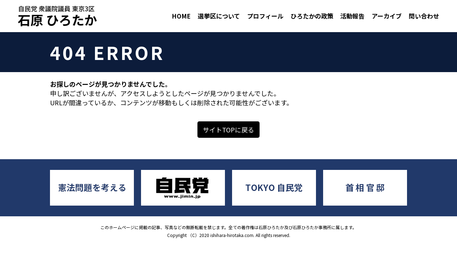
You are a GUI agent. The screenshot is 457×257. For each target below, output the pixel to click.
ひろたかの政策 (312, 15)
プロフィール (265, 15)
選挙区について (219, 15)
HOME (181, 15)
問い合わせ (424, 15)
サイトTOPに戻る (228, 129)
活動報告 (352, 15)
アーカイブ (387, 15)
